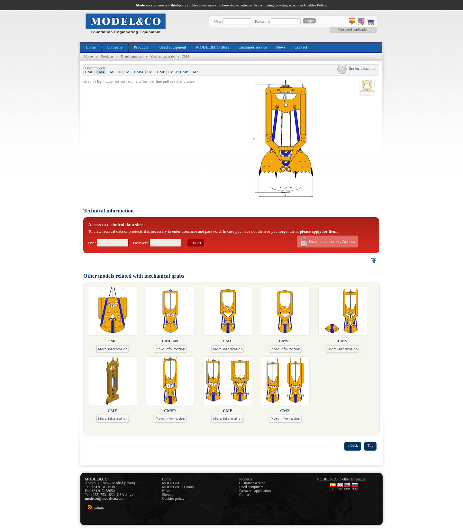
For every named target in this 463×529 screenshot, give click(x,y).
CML (128, 72)
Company (115, 47)
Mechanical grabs (162, 56)
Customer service (252, 47)
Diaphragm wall (132, 56)
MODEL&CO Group (178, 487)
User (218, 21)
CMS (150, 72)
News (281, 47)
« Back (353, 445)
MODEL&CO (172, 483)
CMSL (139, 72)
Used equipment (172, 47)
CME (161, 72)
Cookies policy (173, 498)
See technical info (362, 68)
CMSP (172, 72)
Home (91, 47)
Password (262, 21)
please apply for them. (319, 231)
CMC (89, 72)
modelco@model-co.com (104, 498)
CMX (194, 72)
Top (370, 445)
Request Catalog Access (327, 242)
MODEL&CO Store (212, 47)
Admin (99, 508)
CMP (184, 72)
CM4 (185, 56)
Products (141, 47)
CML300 (114, 72)
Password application (353, 29)
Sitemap (168, 495)
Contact (301, 47)
